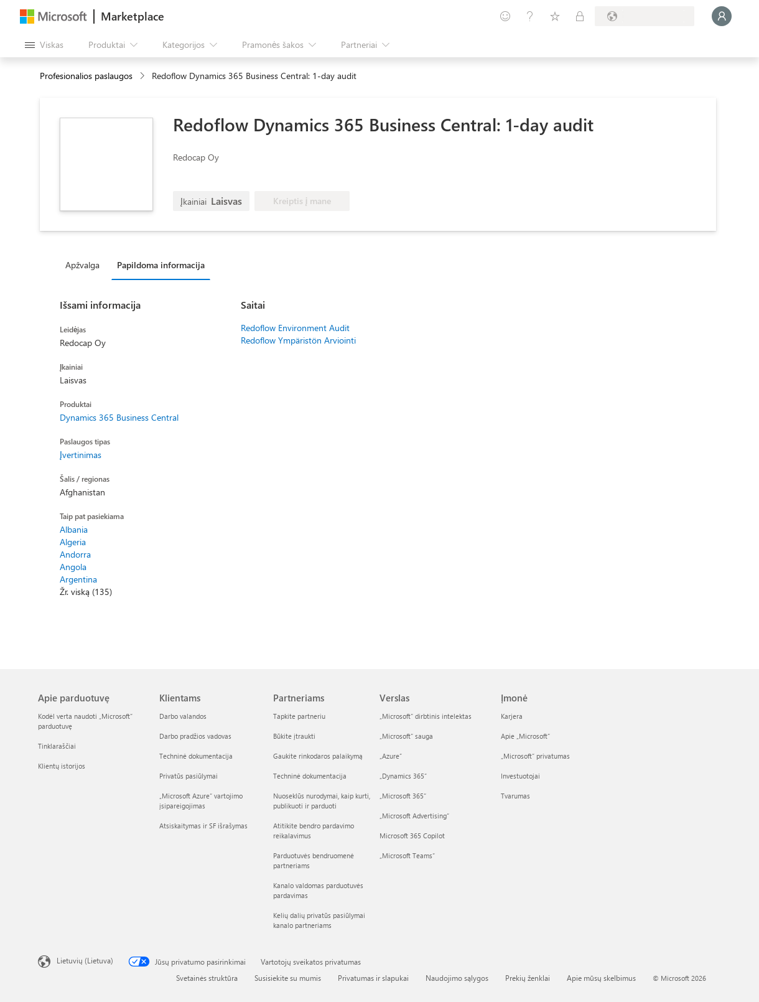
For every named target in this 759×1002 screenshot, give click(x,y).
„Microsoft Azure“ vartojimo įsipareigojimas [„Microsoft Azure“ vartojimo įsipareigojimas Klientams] (201, 800)
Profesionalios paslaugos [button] (86, 76)
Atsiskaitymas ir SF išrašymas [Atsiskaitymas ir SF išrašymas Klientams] (203, 825)
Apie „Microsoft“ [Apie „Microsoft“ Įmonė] (525, 736)
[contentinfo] (143, 76)
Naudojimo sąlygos (457, 978)
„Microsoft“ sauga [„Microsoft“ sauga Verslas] (406, 736)
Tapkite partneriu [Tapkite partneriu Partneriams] (299, 716)
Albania (74, 529)
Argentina (78, 579)
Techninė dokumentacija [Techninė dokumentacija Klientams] (196, 756)
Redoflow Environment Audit (295, 328)
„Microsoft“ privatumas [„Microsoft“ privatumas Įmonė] (535, 756)
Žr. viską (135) (86, 591)
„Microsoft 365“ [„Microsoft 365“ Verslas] (403, 795)
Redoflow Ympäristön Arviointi (298, 340)
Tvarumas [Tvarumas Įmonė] (515, 795)
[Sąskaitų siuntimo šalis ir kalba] (644, 16)
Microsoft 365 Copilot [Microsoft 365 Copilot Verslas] (412, 835)
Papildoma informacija (161, 265)
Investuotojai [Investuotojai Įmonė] (520, 775)
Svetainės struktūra (207, 978)
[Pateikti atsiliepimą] (505, 16)
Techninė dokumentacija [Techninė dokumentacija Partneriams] (310, 775)
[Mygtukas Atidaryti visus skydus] (44, 44)
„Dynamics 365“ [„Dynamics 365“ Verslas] (403, 775)
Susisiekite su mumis (287, 978)
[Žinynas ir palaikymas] (530, 16)
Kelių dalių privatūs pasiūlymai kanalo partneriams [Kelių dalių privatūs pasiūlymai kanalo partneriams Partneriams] (319, 920)
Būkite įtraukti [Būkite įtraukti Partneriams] (294, 736)
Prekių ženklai (527, 978)
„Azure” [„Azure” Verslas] (391, 756)
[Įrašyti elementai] (555, 16)
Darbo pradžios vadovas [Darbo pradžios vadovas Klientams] (195, 736)
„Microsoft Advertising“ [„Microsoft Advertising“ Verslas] (414, 815)
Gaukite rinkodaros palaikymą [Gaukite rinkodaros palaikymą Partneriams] (318, 756)
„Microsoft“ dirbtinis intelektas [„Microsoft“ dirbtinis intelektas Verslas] (426, 716)
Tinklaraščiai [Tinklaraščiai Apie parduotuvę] (57, 746)
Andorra (75, 554)
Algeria (73, 542)
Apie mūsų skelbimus (601, 978)
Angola (73, 567)
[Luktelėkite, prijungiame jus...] (721, 16)
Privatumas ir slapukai (373, 978)
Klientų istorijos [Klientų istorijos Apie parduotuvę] (61, 765)
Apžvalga (82, 265)
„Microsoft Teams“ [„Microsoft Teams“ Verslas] (407, 855)
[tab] (85, 264)
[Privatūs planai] (580, 16)
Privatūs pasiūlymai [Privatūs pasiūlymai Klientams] (188, 775)
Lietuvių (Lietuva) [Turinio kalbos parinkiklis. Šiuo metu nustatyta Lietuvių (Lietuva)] (85, 960)
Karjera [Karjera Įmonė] (512, 716)
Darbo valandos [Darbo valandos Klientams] (183, 716)
